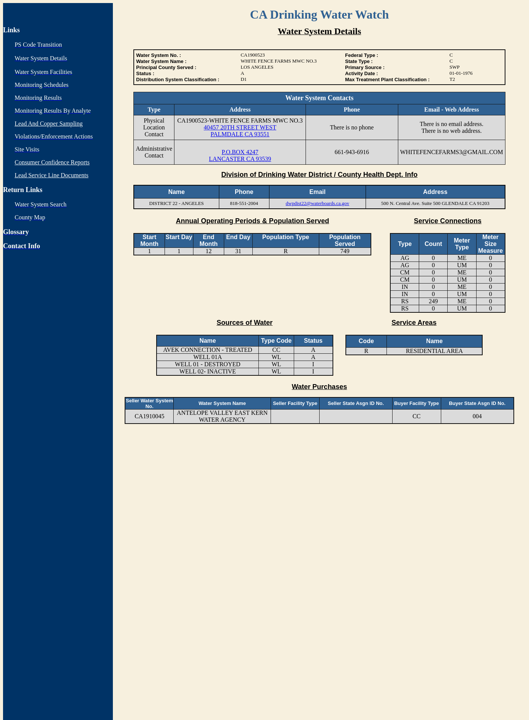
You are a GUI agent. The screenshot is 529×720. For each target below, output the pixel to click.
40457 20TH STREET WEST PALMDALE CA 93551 (240, 130)
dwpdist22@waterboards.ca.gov (317, 203)
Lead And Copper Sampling (48, 123)
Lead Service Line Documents (51, 175)
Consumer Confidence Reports (51, 162)
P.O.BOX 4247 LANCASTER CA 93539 (240, 155)
